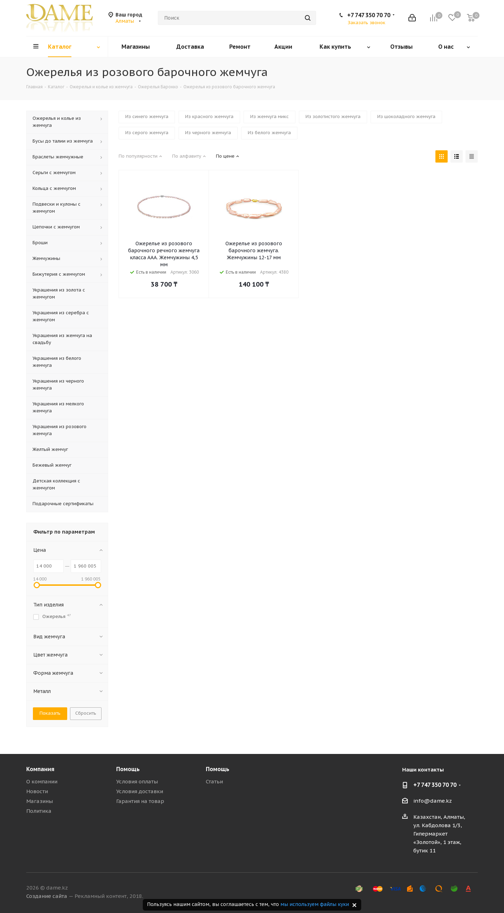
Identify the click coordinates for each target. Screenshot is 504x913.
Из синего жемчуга (146, 116)
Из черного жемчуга (208, 133)
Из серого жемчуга (146, 133)
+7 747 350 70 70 (368, 15)
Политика (38, 811)
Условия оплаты (137, 781)
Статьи (214, 781)
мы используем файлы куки (314, 904)
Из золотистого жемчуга (333, 116)
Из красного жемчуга (209, 116)
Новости (37, 791)
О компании (41, 781)
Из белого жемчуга (269, 133)
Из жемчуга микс (269, 116)
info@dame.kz (432, 800)
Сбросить (85, 713)
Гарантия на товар (140, 801)
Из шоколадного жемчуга (406, 116)
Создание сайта (46, 896)
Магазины (39, 801)
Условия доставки (139, 791)
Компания (40, 769)
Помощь (128, 769)
